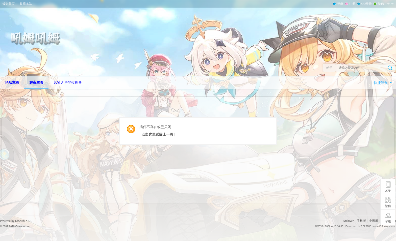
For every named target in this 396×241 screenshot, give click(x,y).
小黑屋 (373, 221)
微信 (380, 4)
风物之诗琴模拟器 (68, 82)
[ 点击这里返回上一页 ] (157, 134)
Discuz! (20, 221)
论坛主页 (12, 82)
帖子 (329, 68)
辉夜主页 (36, 82)
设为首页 (9, 4)
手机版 (361, 221)
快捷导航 (381, 83)
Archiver (348, 221)
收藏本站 (26, 4)
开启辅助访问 (394, 3)
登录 (339, 4)
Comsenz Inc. (23, 226)
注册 (351, 4)
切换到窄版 (390, 3)
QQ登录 (366, 4)
